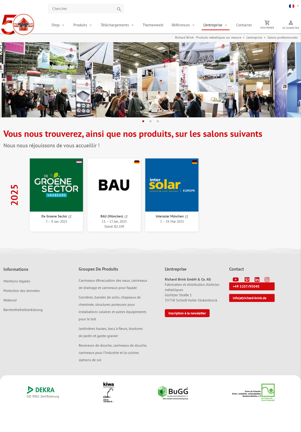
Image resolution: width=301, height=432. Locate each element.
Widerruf (10, 300)
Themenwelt (153, 24)
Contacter (244, 24)
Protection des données (21, 290)
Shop (56, 24)
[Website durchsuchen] (86, 8)
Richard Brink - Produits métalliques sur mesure (208, 38)
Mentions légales (16, 281)
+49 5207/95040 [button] (246, 286)
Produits (81, 24)
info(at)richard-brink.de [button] (249, 298)
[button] (294, 6)
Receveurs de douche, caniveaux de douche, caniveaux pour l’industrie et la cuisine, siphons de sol (113, 352)
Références (181, 24)
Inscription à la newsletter (187, 313)
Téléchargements (115, 24)
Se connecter (290, 28)
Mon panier (267, 27)
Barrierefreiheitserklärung (23, 309)
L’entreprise (214, 24)
